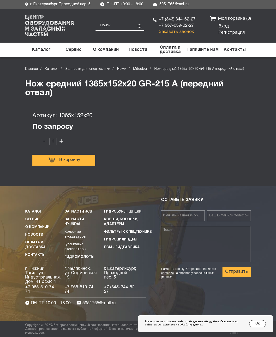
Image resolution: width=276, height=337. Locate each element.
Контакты (35, 255)
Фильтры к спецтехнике (128, 231)
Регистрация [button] (231, 33)
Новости (34, 234)
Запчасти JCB (78, 211)
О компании (37, 227)
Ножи (121, 69)
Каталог (51, 69)
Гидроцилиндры (120, 239)
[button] (202, 50)
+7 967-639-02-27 (176, 26)
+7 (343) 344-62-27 (177, 19)
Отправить (236, 272)
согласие (167, 273)
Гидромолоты (79, 257)
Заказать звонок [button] (176, 32)
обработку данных (191, 325)
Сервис (32, 219)
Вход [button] (223, 26)
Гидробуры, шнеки (123, 211)
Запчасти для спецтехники (87, 69)
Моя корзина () (230, 19)
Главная (31, 69)
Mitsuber (140, 69)
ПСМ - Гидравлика (122, 247)
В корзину (64, 160)
